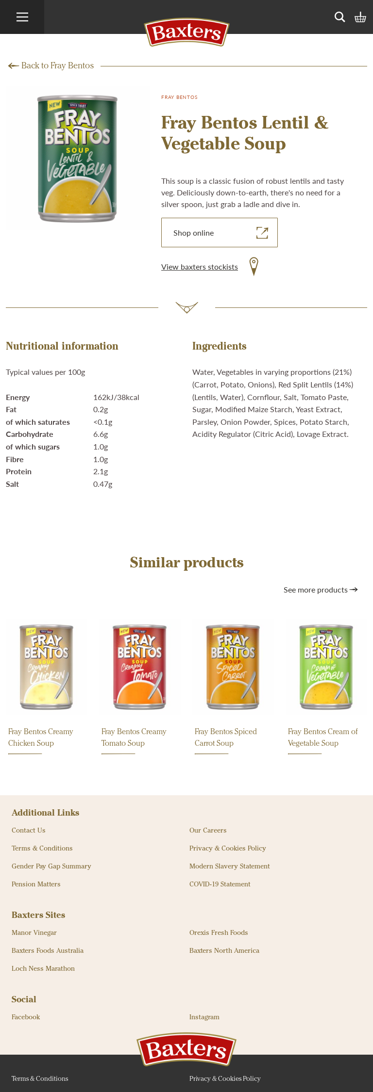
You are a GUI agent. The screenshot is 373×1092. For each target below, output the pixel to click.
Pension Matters (36, 884)
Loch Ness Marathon (43, 968)
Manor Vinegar (34, 933)
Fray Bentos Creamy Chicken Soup (40, 741)
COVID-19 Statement (220, 884)
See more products (321, 589)
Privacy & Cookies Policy (227, 848)
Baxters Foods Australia (48, 950)
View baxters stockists (199, 266)
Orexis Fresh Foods (218, 933)
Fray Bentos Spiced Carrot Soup (226, 741)
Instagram (204, 1017)
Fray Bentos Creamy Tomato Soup (134, 741)
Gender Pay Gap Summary (51, 866)
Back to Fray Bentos (57, 66)
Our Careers (208, 830)
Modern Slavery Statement (229, 866)
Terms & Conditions (42, 848)
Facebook (26, 1017)
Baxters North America (224, 950)
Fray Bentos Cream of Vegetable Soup (323, 741)
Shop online (222, 233)
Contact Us (29, 830)
